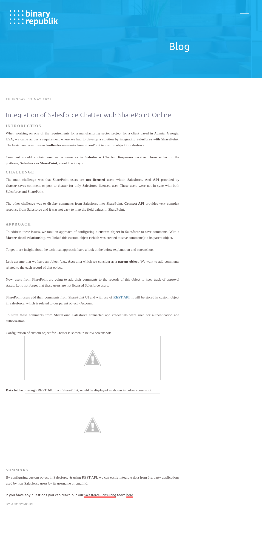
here (129, 495)
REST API (121, 297)
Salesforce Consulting (100, 495)
